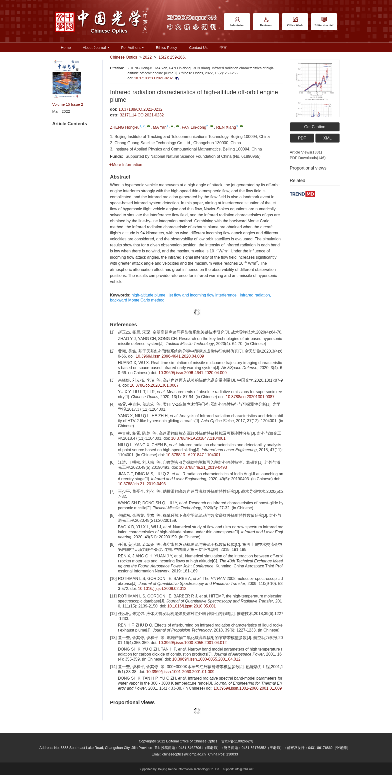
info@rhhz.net (244, 769)
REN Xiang (226, 127)
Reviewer (266, 22)
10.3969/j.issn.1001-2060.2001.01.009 (180, 672)
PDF (302, 138)
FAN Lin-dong (194, 127)
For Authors (132, 47)
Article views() (306, 152)
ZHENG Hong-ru (125, 127)
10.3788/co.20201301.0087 (154, 385)
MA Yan (160, 127)
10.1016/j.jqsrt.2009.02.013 (162, 588)
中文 (223, 47)
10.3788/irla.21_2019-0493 (203, 467)
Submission (237, 22)
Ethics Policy (166, 47)
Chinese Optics (123, 57)
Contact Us (198, 47)
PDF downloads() (308, 158)
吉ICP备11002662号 (237, 741)
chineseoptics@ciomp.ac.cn (184, 754)
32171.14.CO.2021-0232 (142, 115)
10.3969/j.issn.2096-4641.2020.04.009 (170, 356)
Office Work (295, 22)
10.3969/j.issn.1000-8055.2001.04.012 (192, 643)
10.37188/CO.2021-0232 (153, 78)
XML (328, 138)
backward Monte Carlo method (137, 300)
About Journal (96, 47)
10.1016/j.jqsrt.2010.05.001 (191, 606)
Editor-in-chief (324, 22)
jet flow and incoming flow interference (202, 295)
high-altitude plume (148, 295)
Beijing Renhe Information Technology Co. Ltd (188, 769)
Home (66, 47)
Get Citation (314, 127)
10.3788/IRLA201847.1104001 (198, 438)
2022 (147, 57)
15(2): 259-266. (172, 57)
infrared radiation (255, 295)
